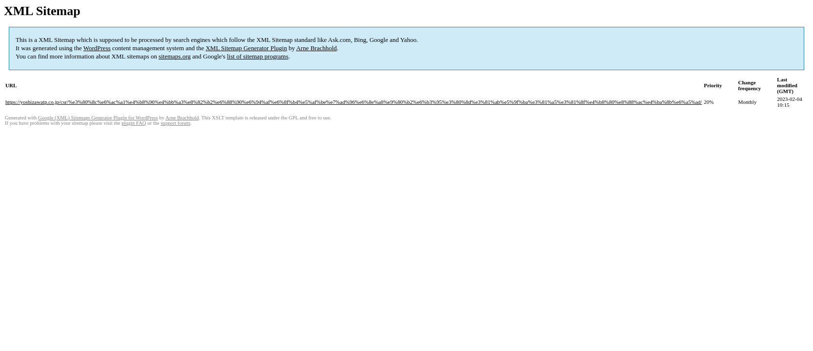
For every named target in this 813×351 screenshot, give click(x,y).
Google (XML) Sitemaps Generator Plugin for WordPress (98, 117)
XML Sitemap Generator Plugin (246, 48)
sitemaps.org (175, 56)
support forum (175, 123)
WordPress (97, 48)
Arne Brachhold (316, 48)
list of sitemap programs (257, 56)
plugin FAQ (133, 123)
